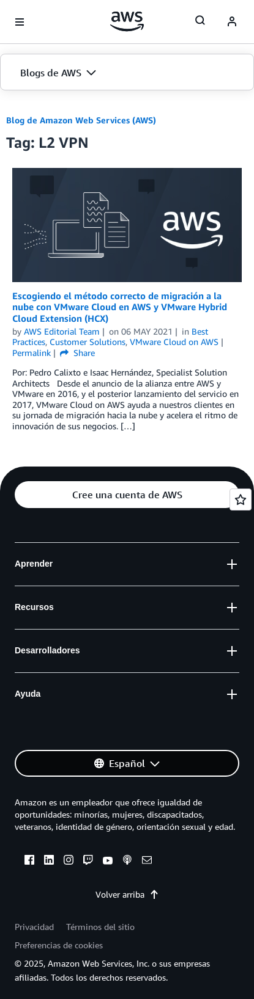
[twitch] (88, 861)
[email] (147, 861)
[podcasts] (127, 861)
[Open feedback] (241, 499)
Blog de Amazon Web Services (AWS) (81, 120)
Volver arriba (127, 894)
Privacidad (34, 926)
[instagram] (68, 861)
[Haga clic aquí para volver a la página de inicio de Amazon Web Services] (127, 21)
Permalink (31, 352)
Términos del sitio (100, 926)
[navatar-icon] (232, 22)
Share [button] (77, 352)
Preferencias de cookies (59, 945)
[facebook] (29, 861)
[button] (127, 72)
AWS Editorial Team (62, 331)
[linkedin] (49, 861)
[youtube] (108, 861)
